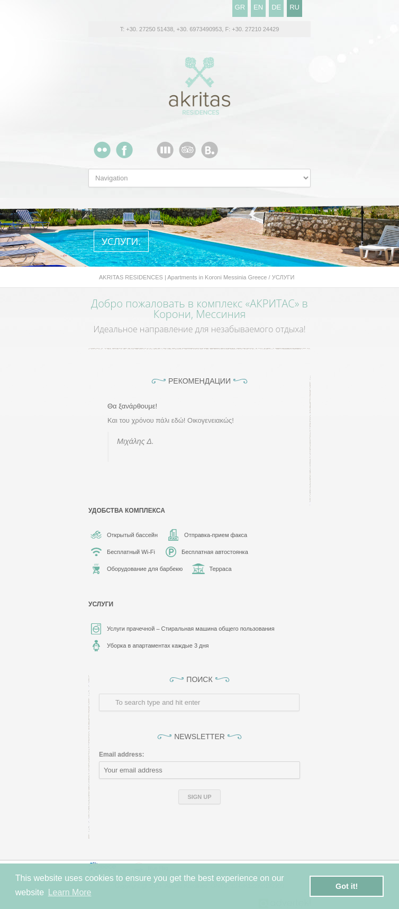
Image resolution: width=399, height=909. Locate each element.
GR (240, 7)
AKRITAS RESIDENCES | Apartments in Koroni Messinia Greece (183, 277)
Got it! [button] (346, 886)
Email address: (121, 754)
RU (294, 7)
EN (258, 7)
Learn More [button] (70, 892)
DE (276, 7)
